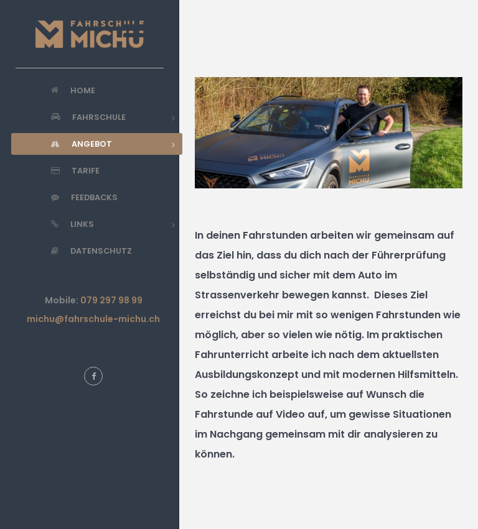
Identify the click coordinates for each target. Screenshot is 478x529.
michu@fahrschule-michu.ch (93, 319)
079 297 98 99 (111, 300)
